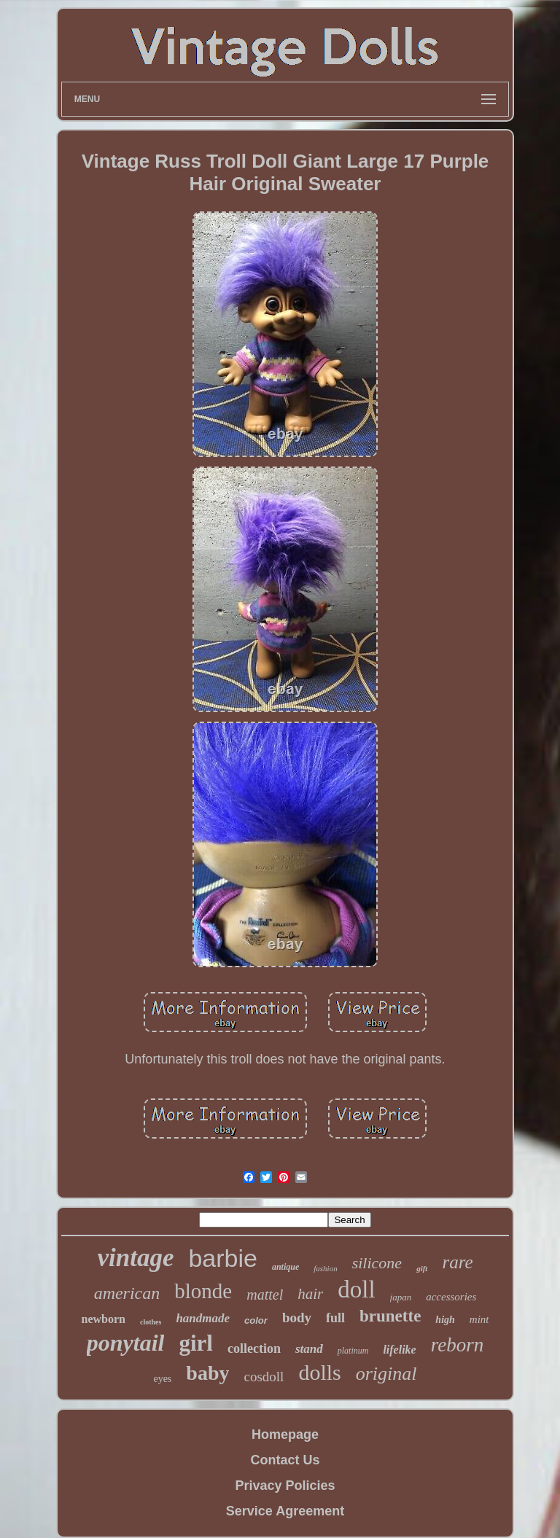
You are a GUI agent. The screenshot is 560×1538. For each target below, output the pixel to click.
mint (479, 1319)
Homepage (285, 1434)
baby (207, 1373)
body (296, 1317)
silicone (377, 1263)
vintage (135, 1258)
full (335, 1318)
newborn (103, 1319)
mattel (264, 1295)
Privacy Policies (285, 1485)
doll (356, 1289)
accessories (451, 1297)
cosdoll (264, 1376)
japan (401, 1297)
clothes (150, 1322)
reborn (457, 1345)
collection (254, 1348)
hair (310, 1294)
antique (285, 1267)
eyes (162, 1378)
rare (457, 1262)
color (256, 1320)
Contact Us (284, 1460)
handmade (203, 1318)
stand (309, 1349)
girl (196, 1343)
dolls (319, 1372)
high (444, 1319)
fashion (325, 1268)
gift (421, 1268)
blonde (203, 1291)
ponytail (126, 1343)
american (127, 1293)
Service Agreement (285, 1511)
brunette (390, 1316)
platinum (353, 1351)
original (386, 1373)
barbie (222, 1258)
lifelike (399, 1349)
